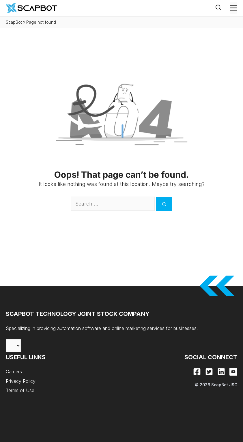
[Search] (164, 204)
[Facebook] (197, 372)
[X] (209, 372)
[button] (223, 8)
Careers (14, 371)
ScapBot (14, 22)
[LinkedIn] (221, 372)
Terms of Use (20, 390)
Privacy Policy (20, 381)
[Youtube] (233, 372)
